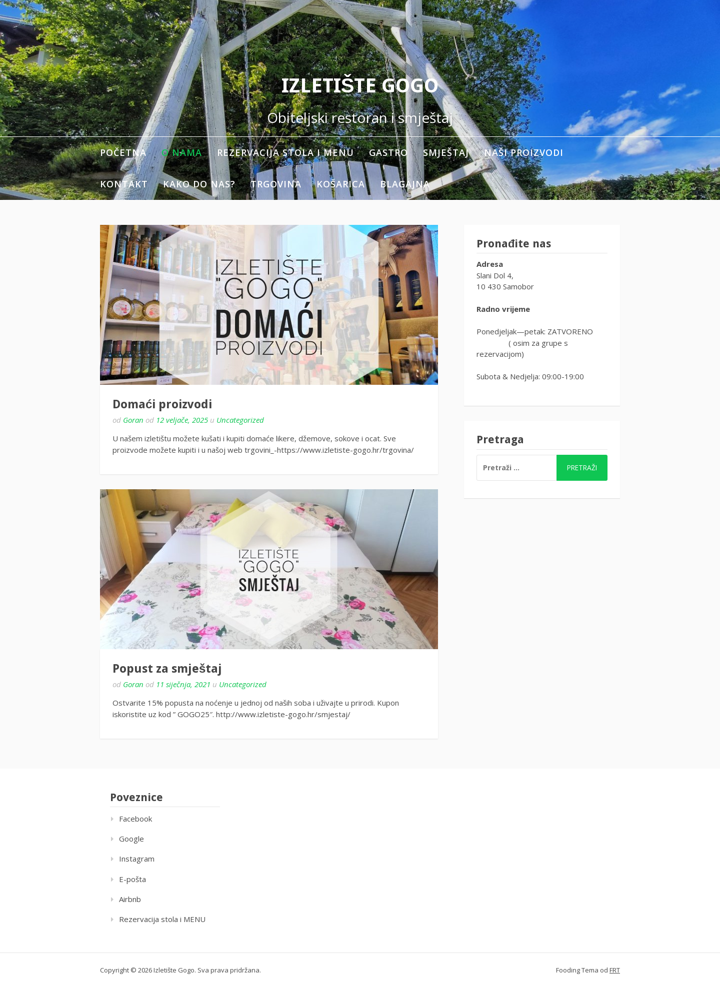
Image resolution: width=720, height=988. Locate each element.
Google (131, 839)
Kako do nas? (199, 184)
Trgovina (276, 184)
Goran (133, 420)
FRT (615, 970)
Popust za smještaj (167, 669)
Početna (123, 152)
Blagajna (405, 184)
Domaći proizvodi (162, 404)
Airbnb (130, 899)
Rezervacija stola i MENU (285, 152)
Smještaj (446, 152)
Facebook (135, 819)
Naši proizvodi (524, 152)
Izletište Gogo (360, 85)
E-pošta (132, 879)
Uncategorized (240, 420)
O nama (182, 152)
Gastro (388, 152)
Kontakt (124, 184)
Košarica (340, 184)
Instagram (136, 859)
